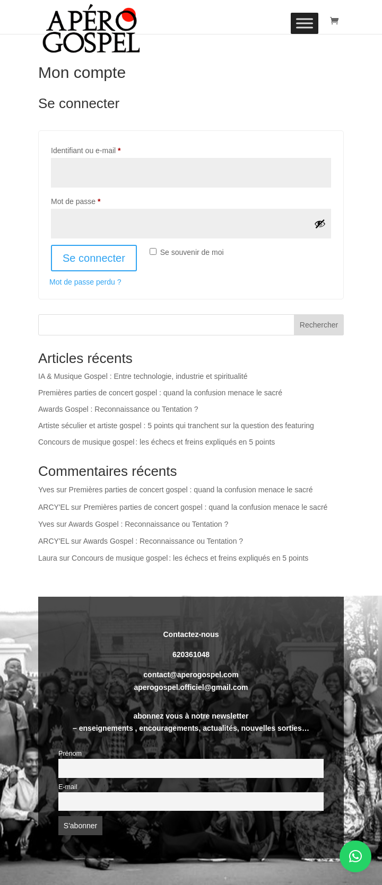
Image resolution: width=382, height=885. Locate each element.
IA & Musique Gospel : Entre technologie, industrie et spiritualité (143, 376)
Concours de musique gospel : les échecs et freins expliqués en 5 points (156, 442)
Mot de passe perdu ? (85, 282)
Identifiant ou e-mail (103, 149)
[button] (355, 856)
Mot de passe (93, 200)
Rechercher (319, 325)
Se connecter (94, 258)
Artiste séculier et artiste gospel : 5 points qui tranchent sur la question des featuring (176, 425)
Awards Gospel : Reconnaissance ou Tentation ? (118, 409)
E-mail (67, 787)
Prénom (70, 753)
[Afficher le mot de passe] (320, 223)
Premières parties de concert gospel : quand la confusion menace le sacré (160, 392)
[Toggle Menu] (304, 23)
